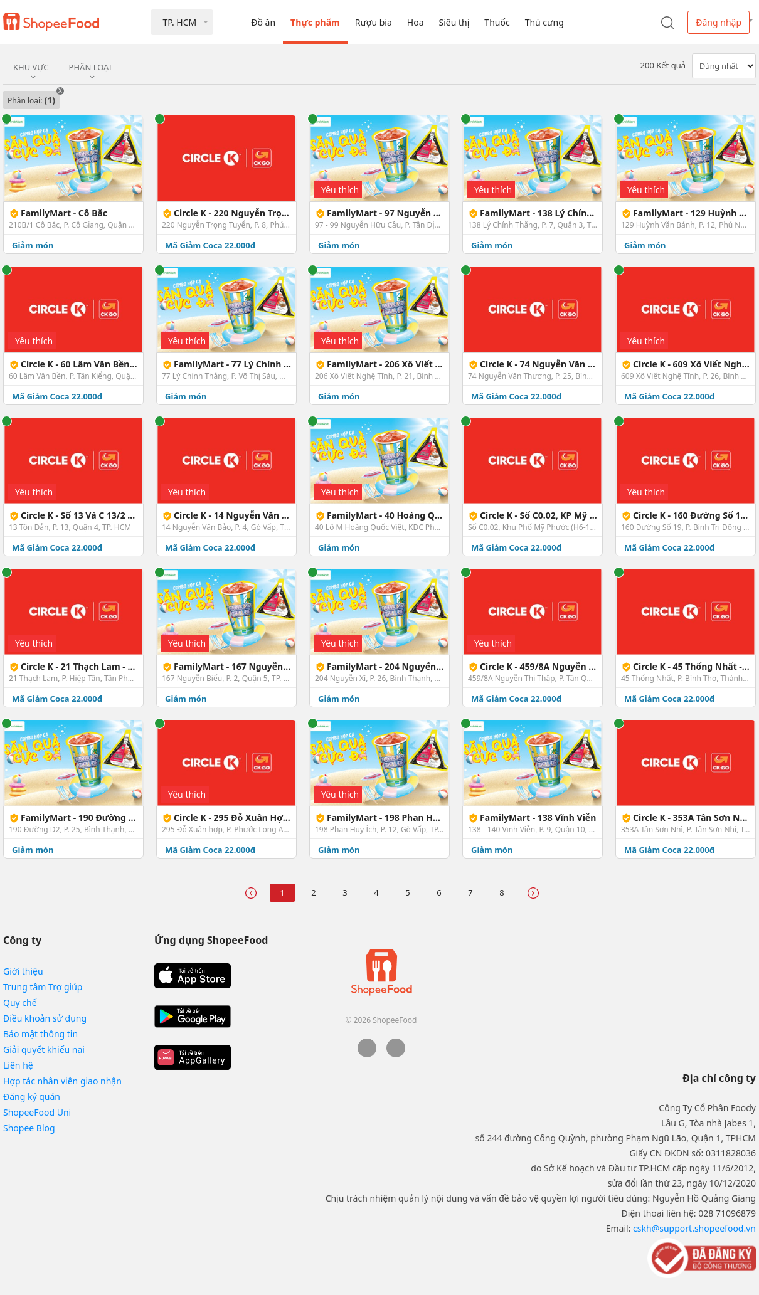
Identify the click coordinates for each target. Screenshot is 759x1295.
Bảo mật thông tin (40, 1034)
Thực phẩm (315, 22)
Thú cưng (544, 22)
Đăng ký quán (31, 1096)
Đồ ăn (263, 22)
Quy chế (20, 1002)
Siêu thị (454, 22)
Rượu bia (373, 22)
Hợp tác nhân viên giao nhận (62, 1081)
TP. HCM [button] (179, 22)
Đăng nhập (718, 22)
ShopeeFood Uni (37, 1112)
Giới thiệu (23, 971)
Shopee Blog (29, 1128)
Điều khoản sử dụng (45, 1018)
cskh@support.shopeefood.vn (694, 1228)
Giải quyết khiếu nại (44, 1049)
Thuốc (496, 22)
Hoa (415, 22)
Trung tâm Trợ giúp (42, 987)
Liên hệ (18, 1065)
